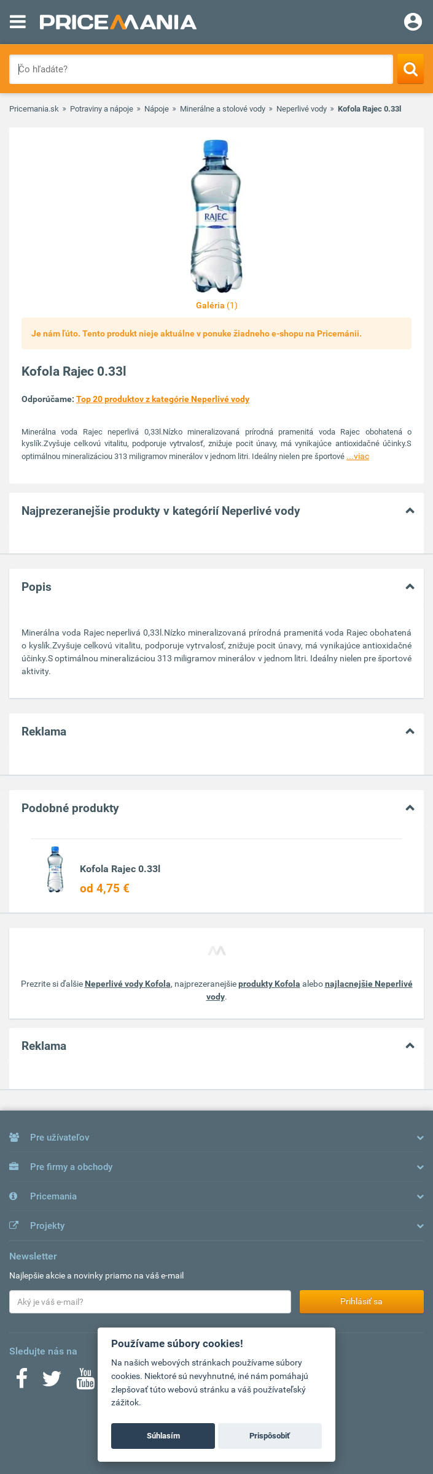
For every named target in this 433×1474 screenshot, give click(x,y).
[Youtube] (85, 1382)
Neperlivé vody (301, 108)
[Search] (410, 68)
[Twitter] (52, 1382)
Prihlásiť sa (361, 1301)
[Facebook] (21, 1382)
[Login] (413, 23)
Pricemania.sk (34, 108)
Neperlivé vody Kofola (128, 984)
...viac (357, 456)
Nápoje (156, 108)
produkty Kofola (269, 984)
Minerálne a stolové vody (222, 108)
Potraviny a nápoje (101, 108)
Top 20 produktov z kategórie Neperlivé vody (162, 399)
